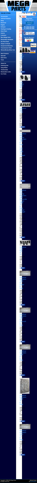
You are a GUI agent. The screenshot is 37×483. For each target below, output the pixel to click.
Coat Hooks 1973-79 (22, 84)
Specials (3, 55)
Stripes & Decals (5, 43)
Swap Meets (4, 67)
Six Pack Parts (5, 41)
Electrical (3, 22)
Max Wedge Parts (6, 37)
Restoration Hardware (7, 39)
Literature (3, 35)
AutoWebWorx (33, 481)
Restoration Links (6, 72)
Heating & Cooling (6, 29)
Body (2, 20)
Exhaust (3, 27)
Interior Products (22, 21)
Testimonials (4, 69)
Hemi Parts (4, 31)
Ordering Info (4, 65)
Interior (3, 33)
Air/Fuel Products (6, 18)
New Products (5, 53)
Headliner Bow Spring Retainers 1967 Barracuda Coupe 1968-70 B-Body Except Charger (23, 201)
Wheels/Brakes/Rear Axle (8, 50)
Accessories (4, 16)
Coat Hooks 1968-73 (22, 57)
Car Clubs (3, 74)
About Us (3, 63)
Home (20, 19)
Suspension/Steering (7, 45)
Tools (2, 60)
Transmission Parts (6, 48)
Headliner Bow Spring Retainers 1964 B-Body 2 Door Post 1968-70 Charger (23, 144)
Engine (3, 25)
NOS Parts (4, 57)
